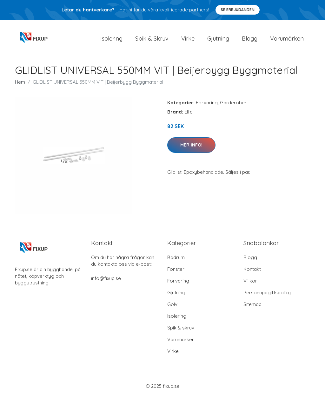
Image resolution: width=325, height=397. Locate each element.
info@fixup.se (106, 278)
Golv (172, 304)
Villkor (250, 281)
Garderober (233, 103)
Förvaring (207, 103)
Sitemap (252, 304)
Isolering (111, 38)
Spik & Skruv (152, 38)
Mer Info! (191, 145)
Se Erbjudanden (238, 9)
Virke (188, 38)
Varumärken (287, 38)
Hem (20, 82)
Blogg (249, 38)
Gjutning (218, 38)
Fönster (175, 269)
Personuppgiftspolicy (267, 293)
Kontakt (252, 269)
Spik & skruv (180, 328)
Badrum (176, 257)
